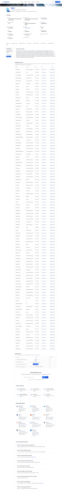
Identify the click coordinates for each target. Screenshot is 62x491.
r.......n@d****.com (43, 131)
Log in (53, 1)
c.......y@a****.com (43, 75)
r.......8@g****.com (43, 162)
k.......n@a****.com (43, 106)
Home (22, 1)
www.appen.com (41, 483)
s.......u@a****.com (43, 269)
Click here (36, 364)
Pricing (26, 1)
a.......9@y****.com (43, 117)
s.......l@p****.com (43, 114)
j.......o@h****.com (43, 238)
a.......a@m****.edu (43, 252)
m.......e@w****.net (43, 213)
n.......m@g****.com (43, 247)
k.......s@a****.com (43, 111)
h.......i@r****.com (43, 196)
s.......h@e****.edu (43, 176)
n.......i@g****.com (43, 309)
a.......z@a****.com (43, 103)
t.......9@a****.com (43, 320)
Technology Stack (51, 43)
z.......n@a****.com (43, 179)
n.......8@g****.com (43, 221)
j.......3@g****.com (43, 193)
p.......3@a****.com (43, 272)
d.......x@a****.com (43, 145)
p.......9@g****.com (43, 224)
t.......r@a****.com (43, 275)
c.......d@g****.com (43, 165)
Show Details (52, 69)
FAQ (29, 1)
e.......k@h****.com (43, 334)
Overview (7, 43)
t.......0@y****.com (43, 326)
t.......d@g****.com (43, 306)
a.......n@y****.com (43, 199)
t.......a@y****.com (43, 182)
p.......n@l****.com (43, 244)
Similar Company (43, 43)
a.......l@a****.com (43, 72)
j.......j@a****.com (43, 230)
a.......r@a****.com (43, 292)
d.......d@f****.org (43, 89)
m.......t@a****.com (43, 207)
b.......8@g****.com (43, 278)
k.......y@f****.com (43, 295)
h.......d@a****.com (43, 303)
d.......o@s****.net (43, 289)
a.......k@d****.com (43, 337)
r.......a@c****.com (43, 331)
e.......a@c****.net (43, 216)
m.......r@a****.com (43, 190)
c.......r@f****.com (43, 134)
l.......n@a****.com (43, 258)
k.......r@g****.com (43, 142)
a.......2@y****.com (43, 317)
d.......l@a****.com (43, 80)
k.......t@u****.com (43, 148)
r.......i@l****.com (43, 300)
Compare (32, 1)
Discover (38, 1)
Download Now (9, 56)
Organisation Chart (14, 43)
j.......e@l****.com (43, 128)
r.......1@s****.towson (44, 100)
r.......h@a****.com (43, 210)
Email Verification (36, 43)
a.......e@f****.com (43, 264)
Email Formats (29, 43)
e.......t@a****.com (43, 69)
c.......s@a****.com (43, 286)
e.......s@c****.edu (43, 86)
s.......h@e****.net (43, 159)
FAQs (7, 44)
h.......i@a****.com (43, 97)
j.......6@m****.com (43, 340)
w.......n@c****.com (43, 348)
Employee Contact (22, 43)
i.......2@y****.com (43, 120)
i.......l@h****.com (43, 227)
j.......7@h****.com (43, 185)
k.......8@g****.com (43, 168)
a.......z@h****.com (43, 137)
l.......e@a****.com (43, 323)
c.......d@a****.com (43, 261)
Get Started (58, 1)
